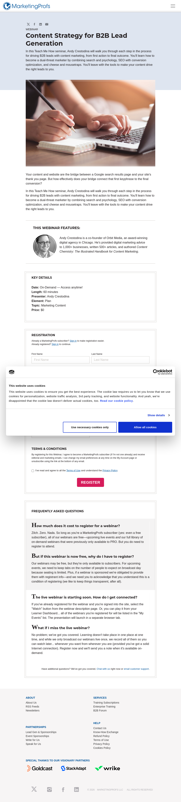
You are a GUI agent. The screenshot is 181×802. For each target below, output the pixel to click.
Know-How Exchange (105, 732)
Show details (156, 415)
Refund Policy (101, 736)
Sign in (73, 341)
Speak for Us (33, 743)
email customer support (136, 668)
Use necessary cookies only (90, 427)
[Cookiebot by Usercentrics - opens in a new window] (155, 372)
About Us (31, 702)
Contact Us (99, 728)
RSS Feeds (32, 706)
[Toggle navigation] (173, 6)
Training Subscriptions (106, 702)
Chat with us (103, 668)
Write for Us (33, 739)
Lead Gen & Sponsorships (41, 732)
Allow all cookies (145, 427)
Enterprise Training (104, 706)
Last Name (96, 354)
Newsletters (32, 710)
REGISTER (90, 482)
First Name (37, 354)
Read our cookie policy (116, 400)
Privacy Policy (110, 470)
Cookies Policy (102, 747)
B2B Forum (100, 710)
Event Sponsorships (37, 736)
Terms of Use (73, 470)
